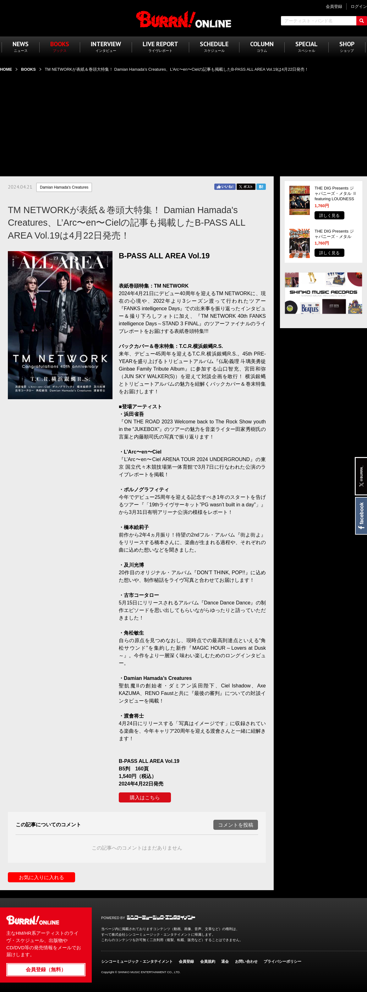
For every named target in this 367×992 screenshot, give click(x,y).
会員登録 (186, 961)
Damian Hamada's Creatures (64, 187)
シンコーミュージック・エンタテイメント (161, 917)
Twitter (246, 187)
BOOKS (28, 69)
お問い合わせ (246, 961)
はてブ (261, 187)
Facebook (361, 516)
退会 (225, 961)
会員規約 (207, 961)
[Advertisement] (183, 120)
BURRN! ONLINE (184, 19)
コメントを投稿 (235, 825)
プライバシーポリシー (282, 961)
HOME (6, 69)
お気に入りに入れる (41, 877)
